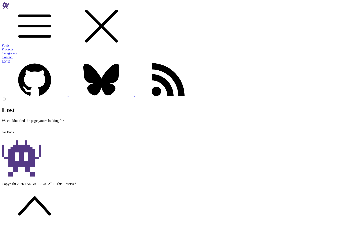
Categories (9, 53)
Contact (7, 57)
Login (6, 61)
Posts (5, 45)
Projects (7, 49)
